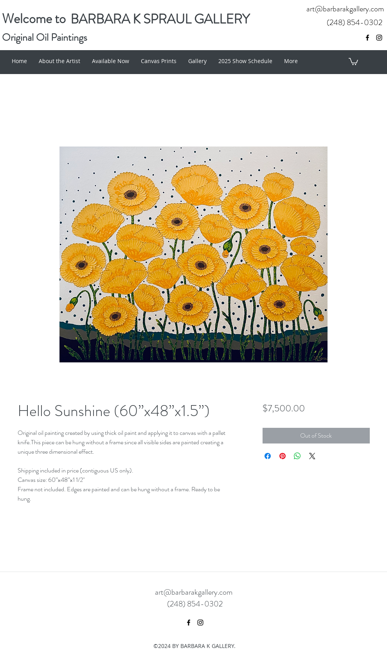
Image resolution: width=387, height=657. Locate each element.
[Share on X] (312, 456)
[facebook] (367, 38)
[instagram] (379, 38)
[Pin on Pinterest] (282, 456)
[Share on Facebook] (267, 456)
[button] (353, 61)
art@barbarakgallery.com (345, 8)
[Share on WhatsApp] (297, 456)
